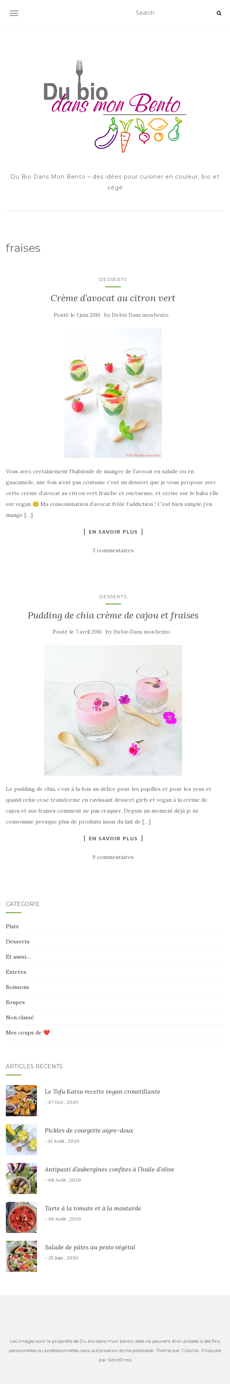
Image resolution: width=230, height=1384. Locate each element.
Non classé (20, 1017)
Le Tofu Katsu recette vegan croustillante (102, 1091)
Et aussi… (18, 956)
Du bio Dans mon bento (140, 315)
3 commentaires (113, 550)
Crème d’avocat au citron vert (113, 298)
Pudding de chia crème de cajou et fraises (113, 615)
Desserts (113, 279)
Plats (12, 926)
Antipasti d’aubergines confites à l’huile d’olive (109, 1169)
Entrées (16, 971)
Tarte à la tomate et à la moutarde (93, 1208)
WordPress (120, 1360)
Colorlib (190, 1350)
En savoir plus (113, 532)
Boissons (17, 987)
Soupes (15, 1002)
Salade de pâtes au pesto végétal (90, 1247)
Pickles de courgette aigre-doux (89, 1130)
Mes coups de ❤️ (28, 1032)
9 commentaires (113, 857)
